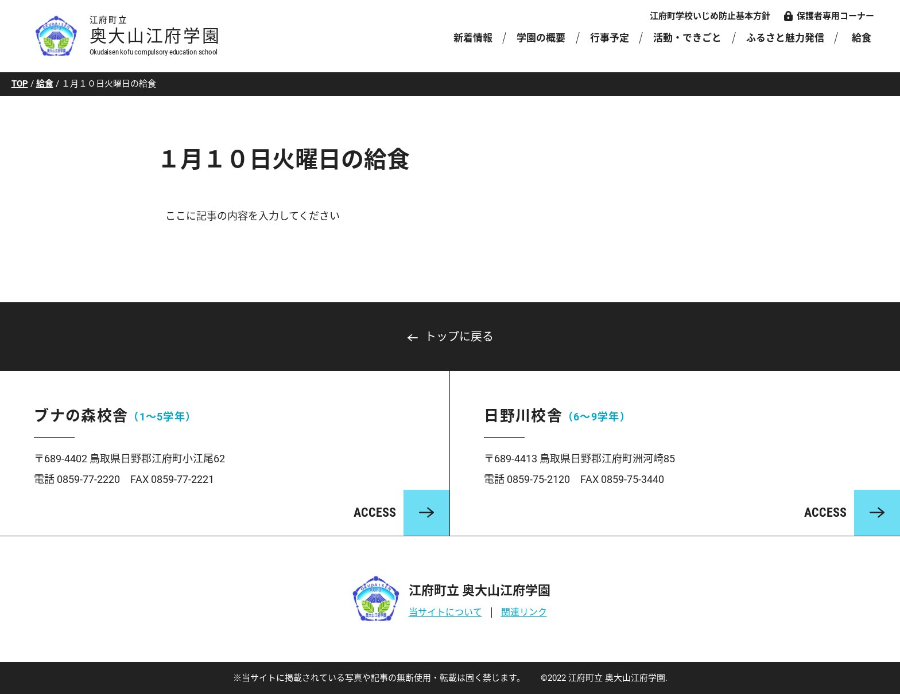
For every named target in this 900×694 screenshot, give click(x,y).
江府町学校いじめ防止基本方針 (710, 16)
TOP (19, 84)
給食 (861, 38)
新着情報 (472, 38)
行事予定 (609, 38)
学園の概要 (541, 38)
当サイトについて (445, 612)
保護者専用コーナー (835, 16)
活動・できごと (687, 38)
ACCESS (375, 512)
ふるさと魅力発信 (785, 38)
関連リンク (524, 612)
